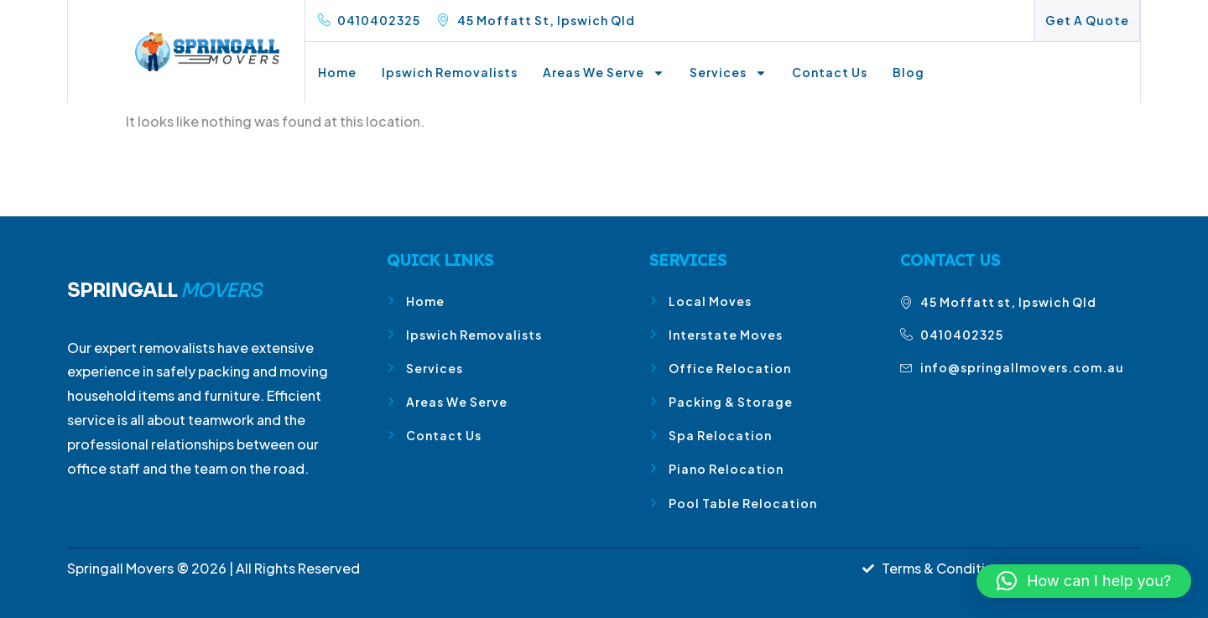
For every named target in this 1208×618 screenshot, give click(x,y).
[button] (1083, 581)
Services (728, 73)
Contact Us (829, 72)
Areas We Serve (603, 73)
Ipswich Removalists (450, 72)
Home (337, 72)
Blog (908, 72)
